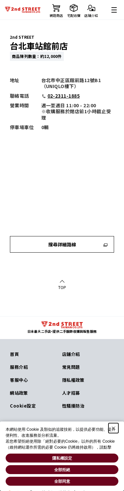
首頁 (14, 354)
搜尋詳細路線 (78, 244)
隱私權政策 (73, 380)
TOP (62, 287)
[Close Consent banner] (113, 428)
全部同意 (62, 481)
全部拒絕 (62, 469)
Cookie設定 (23, 406)
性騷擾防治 (73, 406)
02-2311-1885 (60, 95)
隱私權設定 (62, 458)
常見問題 (71, 367)
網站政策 (19, 393)
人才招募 (71, 393)
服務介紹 (19, 367)
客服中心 (19, 380)
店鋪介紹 (71, 354)
